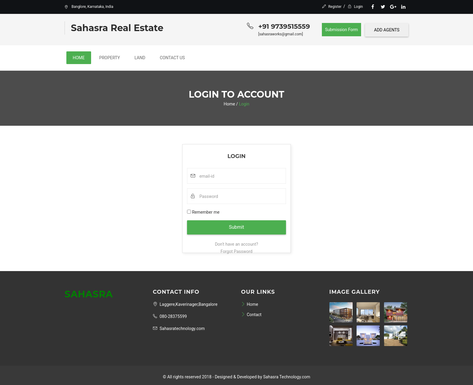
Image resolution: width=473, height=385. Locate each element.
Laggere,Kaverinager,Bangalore (185, 304)
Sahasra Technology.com (286, 376)
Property (109, 57)
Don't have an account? (236, 244)
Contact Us (172, 57)
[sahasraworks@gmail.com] (280, 34)
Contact (251, 314)
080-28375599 (170, 316)
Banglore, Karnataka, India (89, 7)
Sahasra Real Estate (117, 28)
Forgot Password (236, 251)
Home (79, 57)
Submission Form (341, 29)
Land (140, 57)
